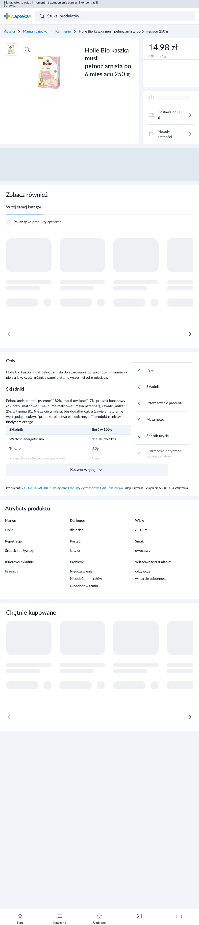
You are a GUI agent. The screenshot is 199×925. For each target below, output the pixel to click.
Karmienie (63, 31)
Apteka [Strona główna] (9, 31)
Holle (9, 530)
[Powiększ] (27, 49)
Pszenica (11, 571)
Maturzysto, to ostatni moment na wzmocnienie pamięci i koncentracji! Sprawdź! (51, 4)
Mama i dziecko (35, 31)
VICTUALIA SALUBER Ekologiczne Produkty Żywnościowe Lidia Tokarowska (72, 487)
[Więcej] (190, 115)
